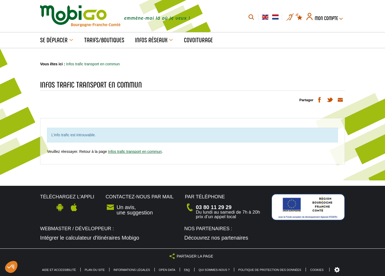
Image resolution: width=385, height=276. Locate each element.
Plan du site (95, 270)
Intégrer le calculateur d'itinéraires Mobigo (89, 237)
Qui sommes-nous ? (214, 270)
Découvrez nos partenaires (216, 237)
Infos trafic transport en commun (135, 151)
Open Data (167, 270)
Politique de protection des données (269, 270)
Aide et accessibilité (59, 270)
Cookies (317, 269)
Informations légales (131, 270)
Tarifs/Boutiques (104, 40)
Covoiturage (198, 40)
